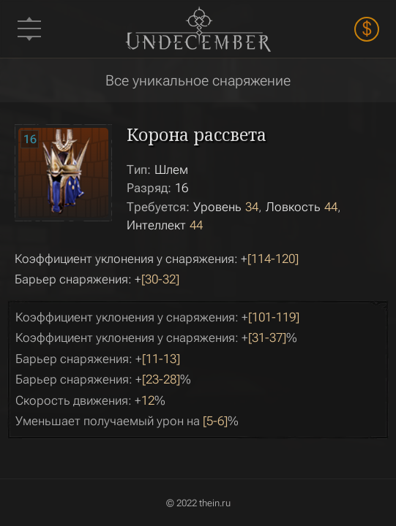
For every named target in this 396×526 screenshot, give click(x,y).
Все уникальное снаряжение (198, 80)
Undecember (198, 29)
